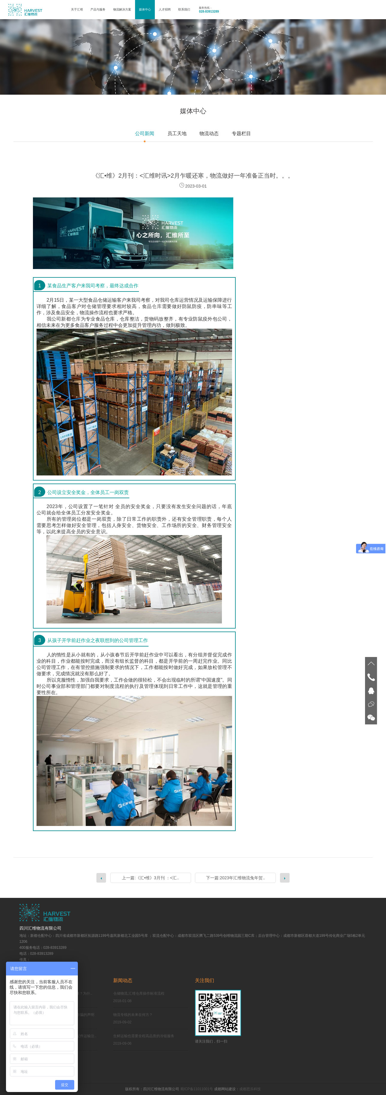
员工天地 (177, 133)
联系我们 (184, 9)
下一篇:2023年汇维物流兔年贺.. (235, 877)
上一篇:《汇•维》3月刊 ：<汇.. (150, 877)
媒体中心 (145, 9)
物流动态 (209, 133)
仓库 (157, 306)
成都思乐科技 (250, 1089)
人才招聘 (165, 9)
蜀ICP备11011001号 (196, 1089)
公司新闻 (144, 133)
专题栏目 (241, 133)
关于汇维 (77, 9)
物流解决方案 (122, 9)
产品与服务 (97, 9)
